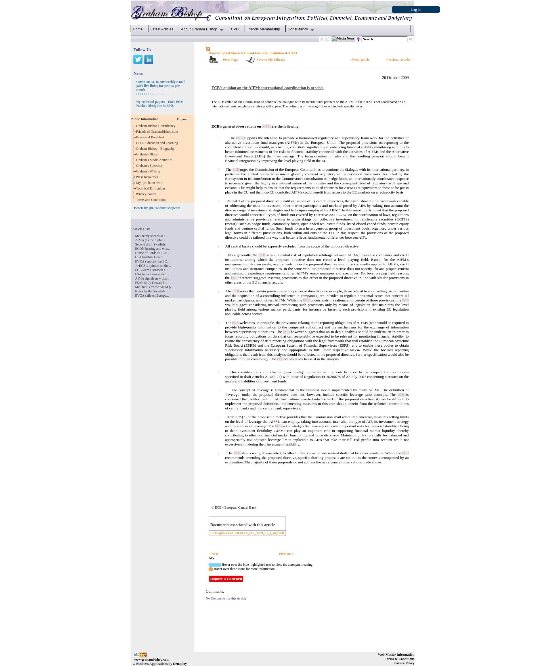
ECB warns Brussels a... (151, 270)
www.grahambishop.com (151, 659)
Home (138, 29)
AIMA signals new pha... (152, 278)
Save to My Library (271, 60)
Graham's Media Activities (155, 160)
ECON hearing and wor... (152, 249)
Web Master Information (396, 655)
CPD (235, 29)
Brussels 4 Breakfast (151, 137)
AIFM (292, 53)
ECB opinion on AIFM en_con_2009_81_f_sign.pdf (247, 533)
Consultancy (298, 29)
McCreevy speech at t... (151, 236)
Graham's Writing (149, 171)
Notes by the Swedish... (151, 291)
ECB (240, 138)
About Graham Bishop (199, 29)
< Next (213, 554)
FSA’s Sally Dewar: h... (151, 283)
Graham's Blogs (148, 154)
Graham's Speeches (150, 166)
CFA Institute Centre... (150, 257)
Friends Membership (263, 29)
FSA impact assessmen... (152, 274)
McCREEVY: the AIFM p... (154, 287)
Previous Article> (399, 60)
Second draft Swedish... (151, 244)
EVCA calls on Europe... (152, 295)
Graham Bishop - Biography (156, 149)
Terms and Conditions (152, 200)
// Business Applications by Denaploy (160, 664)
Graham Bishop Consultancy (156, 126)
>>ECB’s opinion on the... (153, 266)
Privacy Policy (147, 194)
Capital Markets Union (236, 53)
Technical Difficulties (151, 188)
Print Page (230, 60)
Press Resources (148, 177)
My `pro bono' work (150, 183)
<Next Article (359, 60)
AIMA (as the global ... (151, 240)
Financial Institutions (270, 53)
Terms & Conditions (399, 659)
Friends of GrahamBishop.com (158, 132)
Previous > (286, 554)
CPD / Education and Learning (158, 143)
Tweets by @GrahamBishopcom (156, 208)
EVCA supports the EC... (152, 261)
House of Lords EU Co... (152, 253)
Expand (182, 119)
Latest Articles (161, 29)
